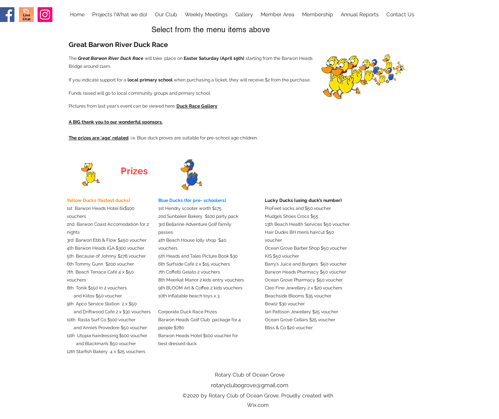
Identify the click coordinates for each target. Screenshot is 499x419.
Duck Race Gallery (196, 106)
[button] (119, 14)
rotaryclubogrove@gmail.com (249, 385)
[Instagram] (45, 14)
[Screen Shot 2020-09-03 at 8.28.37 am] (26, 14)
